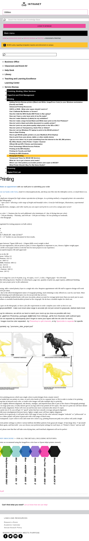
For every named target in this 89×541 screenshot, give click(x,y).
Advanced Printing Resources (20, 107)
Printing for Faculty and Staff (20, 151)
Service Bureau (29, 38)
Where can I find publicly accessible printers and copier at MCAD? (34, 163)
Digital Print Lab (14, 172)
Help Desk (9, 70)
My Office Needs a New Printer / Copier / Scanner (27, 142)
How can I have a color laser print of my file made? (28, 116)
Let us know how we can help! (36, 505)
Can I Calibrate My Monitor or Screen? (23, 111)
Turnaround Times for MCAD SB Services (24, 158)
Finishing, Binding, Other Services (21, 91)
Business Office (12, 62)
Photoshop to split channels (40, 321)
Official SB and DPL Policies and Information (26, 144)
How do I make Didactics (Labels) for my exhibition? (28, 118)
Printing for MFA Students (19, 153)
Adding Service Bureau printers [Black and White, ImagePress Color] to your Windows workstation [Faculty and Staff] (46, 103)
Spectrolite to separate (65, 321)
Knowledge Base (15, 38)
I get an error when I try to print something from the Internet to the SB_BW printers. (40, 139)
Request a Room (11, 522)
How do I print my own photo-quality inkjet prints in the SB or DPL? (34, 125)
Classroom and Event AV (16, 66)
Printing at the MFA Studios (19, 149)
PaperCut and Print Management (20, 95)
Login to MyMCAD (44, 26)
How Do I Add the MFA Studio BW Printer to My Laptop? (30, 114)
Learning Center (12, 83)
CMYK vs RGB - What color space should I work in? (28, 109)
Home (5, 38)
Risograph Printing (16, 156)
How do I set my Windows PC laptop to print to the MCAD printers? (34, 130)
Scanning (11, 168)
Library (8, 74)
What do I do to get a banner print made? (24, 160)
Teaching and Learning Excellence (20, 79)
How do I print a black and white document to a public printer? (32, 123)
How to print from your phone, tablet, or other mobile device (31, 137)
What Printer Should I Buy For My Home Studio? (27, 165)
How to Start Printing (17, 132)
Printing (40, 38)
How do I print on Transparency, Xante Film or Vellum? (29, 128)
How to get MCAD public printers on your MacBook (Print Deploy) (33, 135)
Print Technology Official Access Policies (24, 146)
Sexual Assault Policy (13, 527)
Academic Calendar (12, 525)
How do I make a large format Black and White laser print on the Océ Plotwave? (38, 121)
